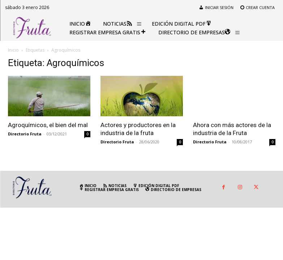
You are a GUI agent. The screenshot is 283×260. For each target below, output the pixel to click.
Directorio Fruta (25, 133)
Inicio (13, 50)
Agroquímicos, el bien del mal (48, 125)
